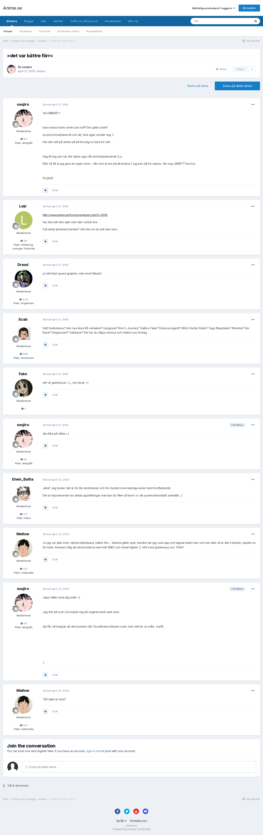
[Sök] (210, 21)
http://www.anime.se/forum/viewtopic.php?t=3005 (75, 215)
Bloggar (29, 21)
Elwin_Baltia (23, 479)
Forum (8, 31)
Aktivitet (58, 21)
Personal (44, 31)
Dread (22, 265)
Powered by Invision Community (131, 829)
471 (23, 514)
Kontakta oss (138, 820)
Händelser (25, 31)
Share (221, 69)
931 (23, 568)
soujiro (27, 67)
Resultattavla (94, 31)
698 (24, 353)
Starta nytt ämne (197, 86)
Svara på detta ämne (237, 86)
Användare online (68, 31)
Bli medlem (249, 8)
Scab (22, 319)
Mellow (22, 534)
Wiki (43, 21)
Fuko (23, 374)
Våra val (133, 21)
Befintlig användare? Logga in (213, 8)
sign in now (93, 751)
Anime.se (12, 8)
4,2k (23, 299)
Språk (121, 820)
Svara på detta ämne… (41, 767)
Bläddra (12, 22)
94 (23, 138)
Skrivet (55, 104)
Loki (22, 206)
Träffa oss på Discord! (84, 21)
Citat (55, 190)
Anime (41, 71)
